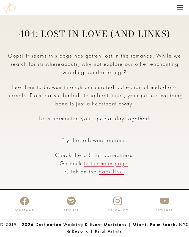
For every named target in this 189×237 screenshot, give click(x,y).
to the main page (106, 164)
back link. (111, 172)
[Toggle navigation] (180, 7)
